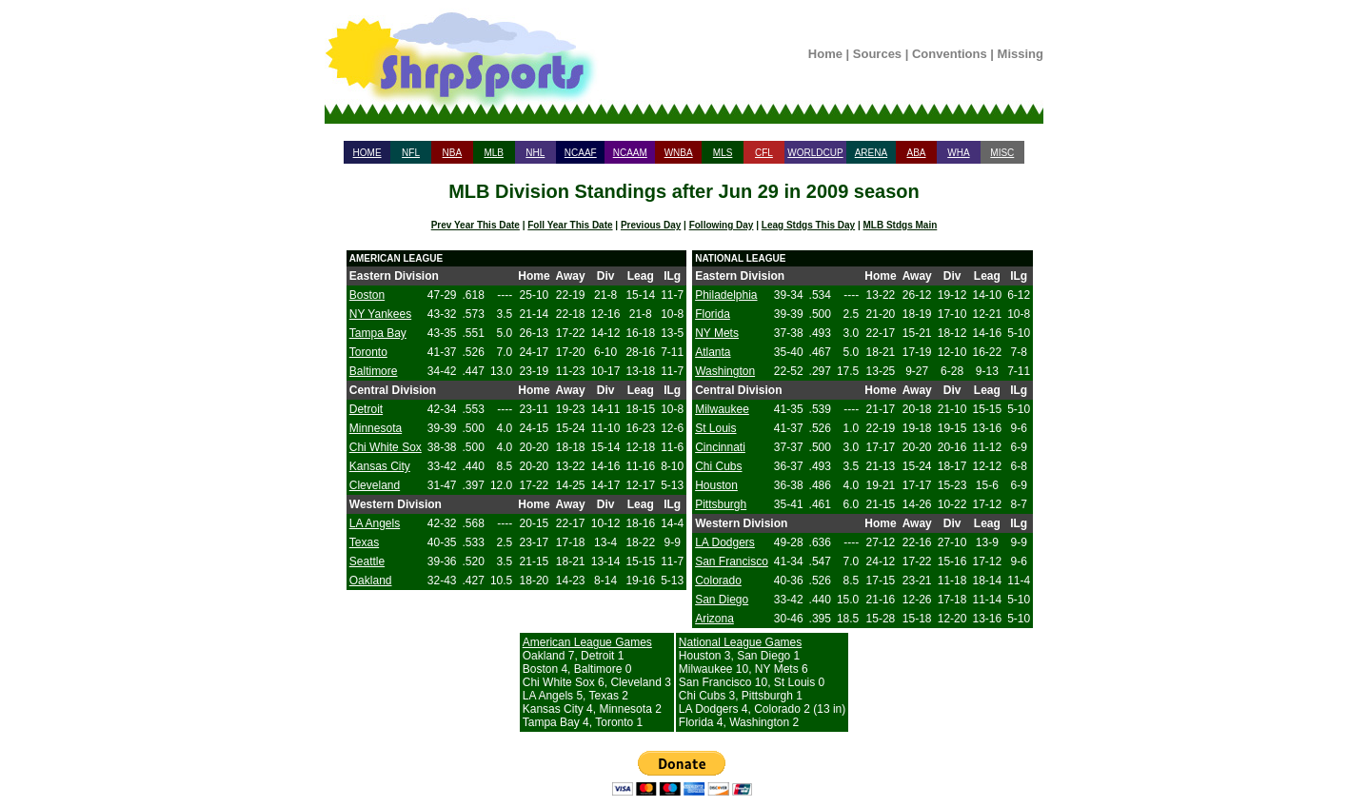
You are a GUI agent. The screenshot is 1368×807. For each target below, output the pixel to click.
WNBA (678, 153)
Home (825, 54)
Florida (712, 314)
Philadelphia (726, 295)
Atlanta (712, 352)
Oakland (370, 580)
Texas (364, 542)
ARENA (871, 153)
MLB (494, 153)
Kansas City (379, 466)
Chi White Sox (385, 447)
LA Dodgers (725, 542)
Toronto (368, 352)
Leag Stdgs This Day (808, 225)
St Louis (715, 428)
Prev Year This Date (475, 225)
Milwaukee (722, 409)
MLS (723, 153)
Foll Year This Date (569, 225)
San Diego (721, 599)
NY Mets (717, 333)
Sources (877, 54)
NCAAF (581, 153)
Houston (716, 485)
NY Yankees (380, 314)
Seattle (367, 561)
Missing (1020, 54)
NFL (411, 153)
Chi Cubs (718, 466)
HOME (367, 153)
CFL (764, 153)
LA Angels (374, 523)
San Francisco (731, 561)
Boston (367, 295)
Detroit (366, 409)
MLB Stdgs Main (900, 225)
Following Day (721, 225)
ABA (915, 153)
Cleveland (374, 485)
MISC (1002, 153)
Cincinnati (720, 447)
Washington (725, 371)
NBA (453, 153)
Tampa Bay (377, 333)
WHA (958, 153)
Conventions (949, 54)
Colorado (718, 580)
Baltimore (373, 371)
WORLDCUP (815, 153)
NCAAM (630, 153)
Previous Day (651, 225)
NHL (535, 153)
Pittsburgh (720, 504)
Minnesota (375, 428)
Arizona (714, 618)
